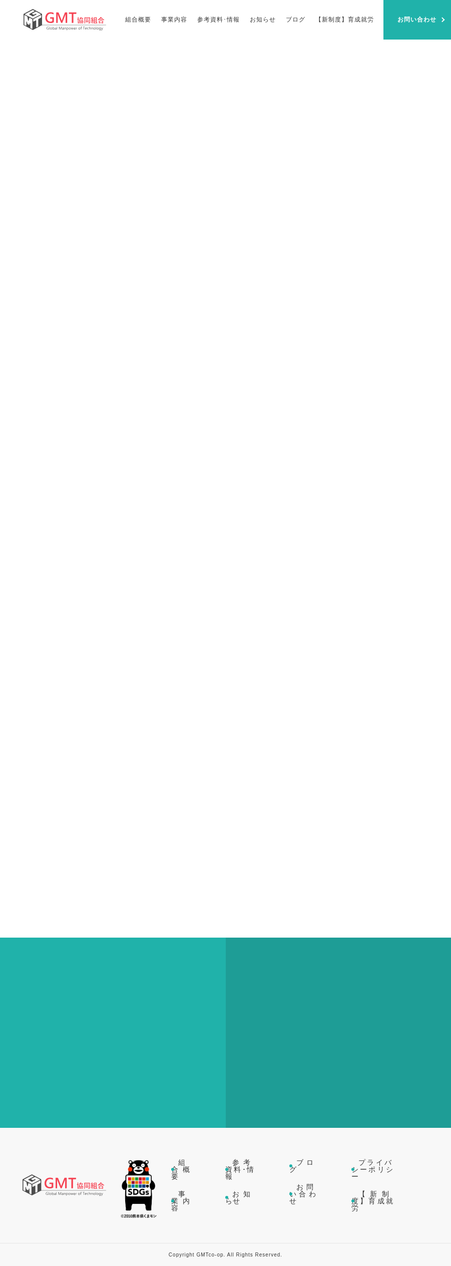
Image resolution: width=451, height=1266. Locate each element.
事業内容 (180, 1201)
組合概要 (180, 1169)
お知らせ (239, 1197)
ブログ (302, 1165)
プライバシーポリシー (372, 1169)
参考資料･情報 (239, 1169)
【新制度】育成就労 (372, 1201)
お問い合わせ (302, 1194)
